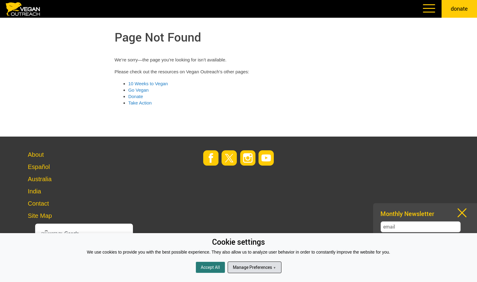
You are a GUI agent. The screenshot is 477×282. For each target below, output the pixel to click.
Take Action (140, 102)
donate (459, 8)
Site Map (40, 215)
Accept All (210, 267)
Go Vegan (138, 90)
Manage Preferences (254, 267)
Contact (38, 203)
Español (39, 166)
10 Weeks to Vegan (148, 83)
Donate (135, 96)
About (36, 154)
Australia (40, 179)
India (34, 191)
